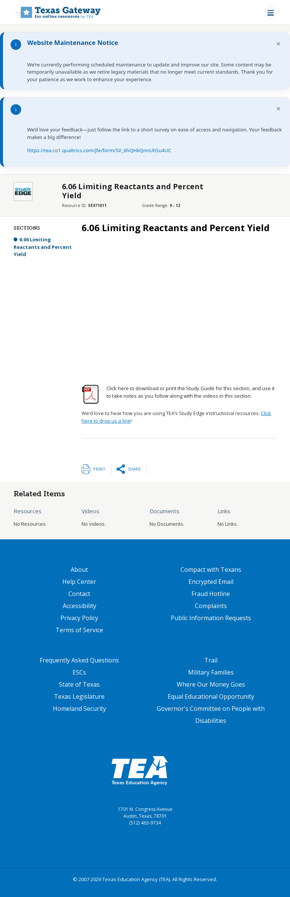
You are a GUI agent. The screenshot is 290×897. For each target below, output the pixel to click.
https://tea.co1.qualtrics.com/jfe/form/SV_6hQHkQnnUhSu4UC (99, 150)
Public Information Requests (211, 618)
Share (134, 469)
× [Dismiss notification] (278, 44)
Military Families (211, 672)
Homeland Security (79, 708)
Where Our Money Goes (211, 684)
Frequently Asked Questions (79, 660)
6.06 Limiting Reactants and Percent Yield (43, 247)
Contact (79, 594)
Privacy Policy (79, 618)
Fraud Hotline (210, 594)
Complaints (211, 606)
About (79, 569)
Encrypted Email (210, 581)
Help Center (79, 581)
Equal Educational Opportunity (211, 696)
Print (99, 469)
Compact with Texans (210, 569)
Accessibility (79, 606)
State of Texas (79, 684)
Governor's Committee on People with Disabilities (211, 714)
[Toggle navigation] (270, 12)
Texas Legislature (79, 696)
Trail (211, 660)
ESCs (79, 672)
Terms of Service (79, 630)
